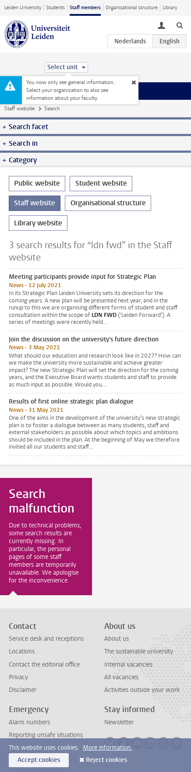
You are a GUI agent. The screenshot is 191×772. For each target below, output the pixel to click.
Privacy (18, 677)
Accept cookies (39, 760)
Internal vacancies (128, 664)
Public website (37, 183)
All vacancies (121, 677)
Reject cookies (106, 760)
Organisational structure (132, 7)
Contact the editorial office (44, 664)
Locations (22, 651)
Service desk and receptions (46, 639)
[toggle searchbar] (180, 25)
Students (55, 7)
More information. (107, 748)
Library (170, 7)
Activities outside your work (142, 690)
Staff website (19, 108)
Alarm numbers (29, 722)
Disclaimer (22, 690)
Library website (38, 223)
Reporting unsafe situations (46, 735)
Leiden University (22, 7)
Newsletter (119, 722)
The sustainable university (138, 651)
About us (116, 639)
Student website (101, 183)
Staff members (85, 7)
